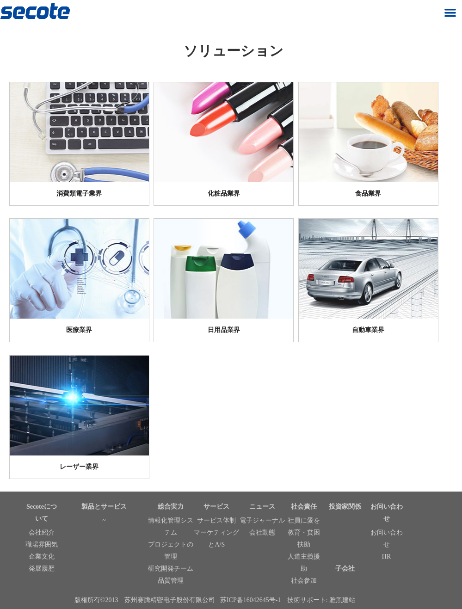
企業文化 (42, 556)
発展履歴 (42, 568)
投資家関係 (345, 506)
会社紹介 (42, 532)
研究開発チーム (170, 568)
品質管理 (171, 580)
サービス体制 (216, 520)
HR (386, 556)
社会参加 (304, 580)
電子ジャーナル (262, 520)
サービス (216, 506)
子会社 (345, 568)
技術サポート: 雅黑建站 (321, 600)
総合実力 (171, 506)
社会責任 (304, 506)
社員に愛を (304, 520)
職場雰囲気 (41, 544)
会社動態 (262, 532)
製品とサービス (104, 506)
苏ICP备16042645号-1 (250, 600)
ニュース (262, 506)
